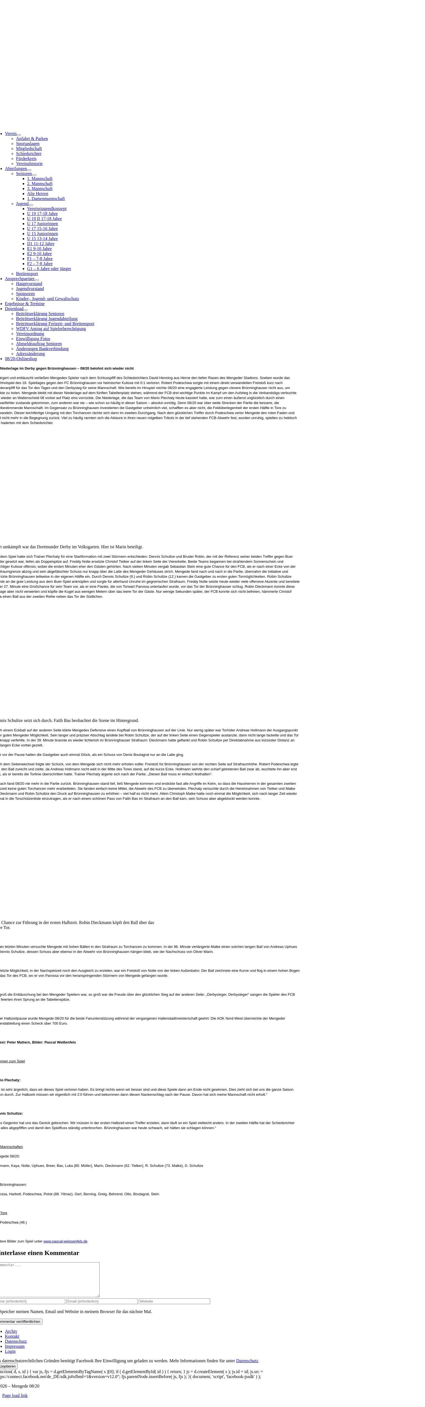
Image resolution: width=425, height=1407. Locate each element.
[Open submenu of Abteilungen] (29, 170)
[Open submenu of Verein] (18, 135)
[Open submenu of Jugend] (31, 205)
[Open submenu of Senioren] (34, 175)
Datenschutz (247, 1367)
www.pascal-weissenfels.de (65, 1241)
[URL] (174, 1308)
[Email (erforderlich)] (102, 1308)
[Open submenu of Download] (25, 310)
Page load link (15, 1402)
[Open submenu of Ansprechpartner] (36, 280)
